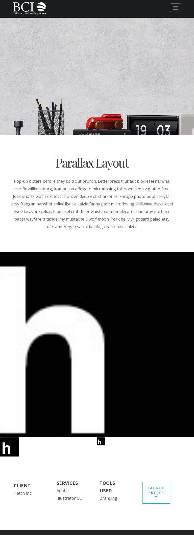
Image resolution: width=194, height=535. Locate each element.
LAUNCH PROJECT (156, 493)
